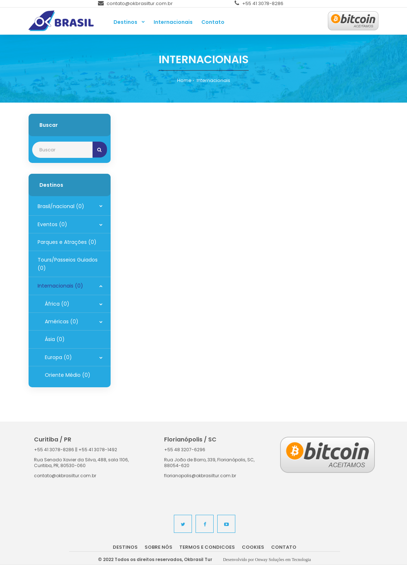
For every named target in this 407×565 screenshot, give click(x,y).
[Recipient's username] (62, 150)
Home (184, 80)
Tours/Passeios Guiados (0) (68, 263)
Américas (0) (61, 321)
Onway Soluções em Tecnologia (283, 559)
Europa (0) (58, 357)
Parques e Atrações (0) (67, 242)
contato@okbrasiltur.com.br (135, 3)
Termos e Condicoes (207, 547)
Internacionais (213, 80)
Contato (283, 547)
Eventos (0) (52, 224)
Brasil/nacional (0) (61, 206)
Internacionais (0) (60, 285)
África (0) (57, 303)
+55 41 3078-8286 (259, 3)
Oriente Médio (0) (67, 375)
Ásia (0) (55, 339)
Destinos (125, 547)
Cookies (253, 547)
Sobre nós (158, 547)
